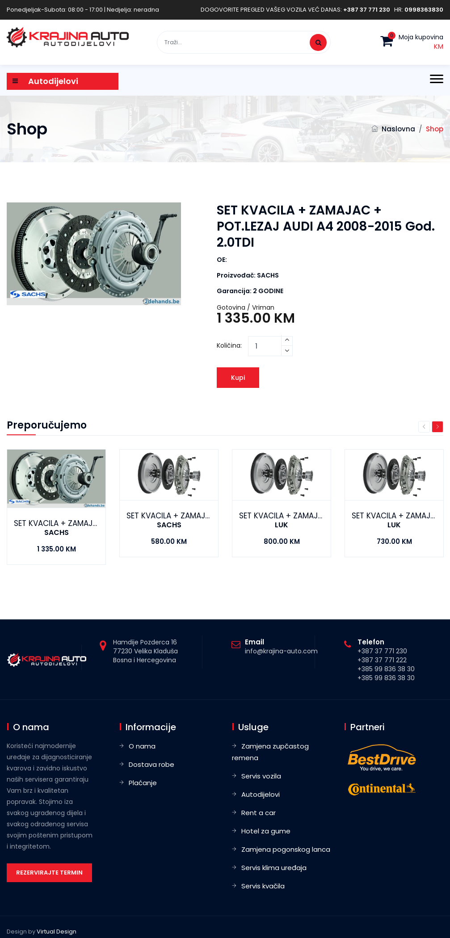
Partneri (367, 727)
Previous (424, 427)
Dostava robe (151, 764)
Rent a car (258, 812)
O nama (142, 746)
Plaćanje (143, 782)
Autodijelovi (260, 794)
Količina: (229, 345)
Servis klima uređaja (274, 867)
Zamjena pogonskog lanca (285, 849)
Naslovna (398, 129)
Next (437, 427)
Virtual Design (56, 931)
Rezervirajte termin (49, 872)
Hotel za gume (265, 831)
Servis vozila (261, 776)
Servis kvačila (263, 886)
